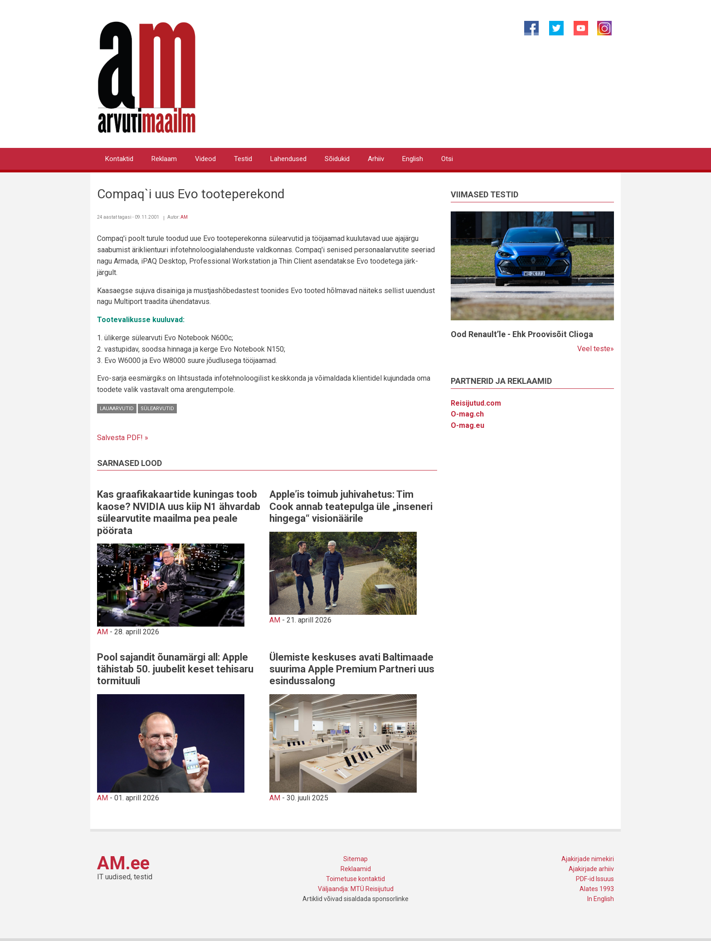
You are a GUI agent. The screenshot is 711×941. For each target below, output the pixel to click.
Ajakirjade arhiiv (591, 868)
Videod (205, 159)
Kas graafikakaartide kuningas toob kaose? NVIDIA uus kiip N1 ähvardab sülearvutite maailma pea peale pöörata (178, 512)
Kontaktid (119, 159)
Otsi (447, 159)
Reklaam (164, 159)
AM (184, 217)
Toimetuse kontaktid (355, 878)
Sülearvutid (157, 409)
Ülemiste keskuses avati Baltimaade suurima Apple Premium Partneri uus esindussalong (351, 669)
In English (600, 898)
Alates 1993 (597, 888)
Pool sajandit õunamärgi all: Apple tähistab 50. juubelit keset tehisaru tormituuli (175, 669)
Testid (243, 159)
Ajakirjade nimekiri (587, 859)
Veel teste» (595, 348)
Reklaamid (356, 868)
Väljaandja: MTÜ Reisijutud (356, 888)
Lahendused (288, 159)
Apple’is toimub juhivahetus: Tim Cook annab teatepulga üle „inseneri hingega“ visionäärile (351, 506)
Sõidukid (337, 159)
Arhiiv (376, 159)
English (412, 159)
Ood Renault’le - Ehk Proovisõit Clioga (522, 334)
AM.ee (123, 863)
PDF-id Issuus (595, 878)
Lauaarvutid (117, 409)
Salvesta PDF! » (122, 437)
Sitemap (355, 859)
